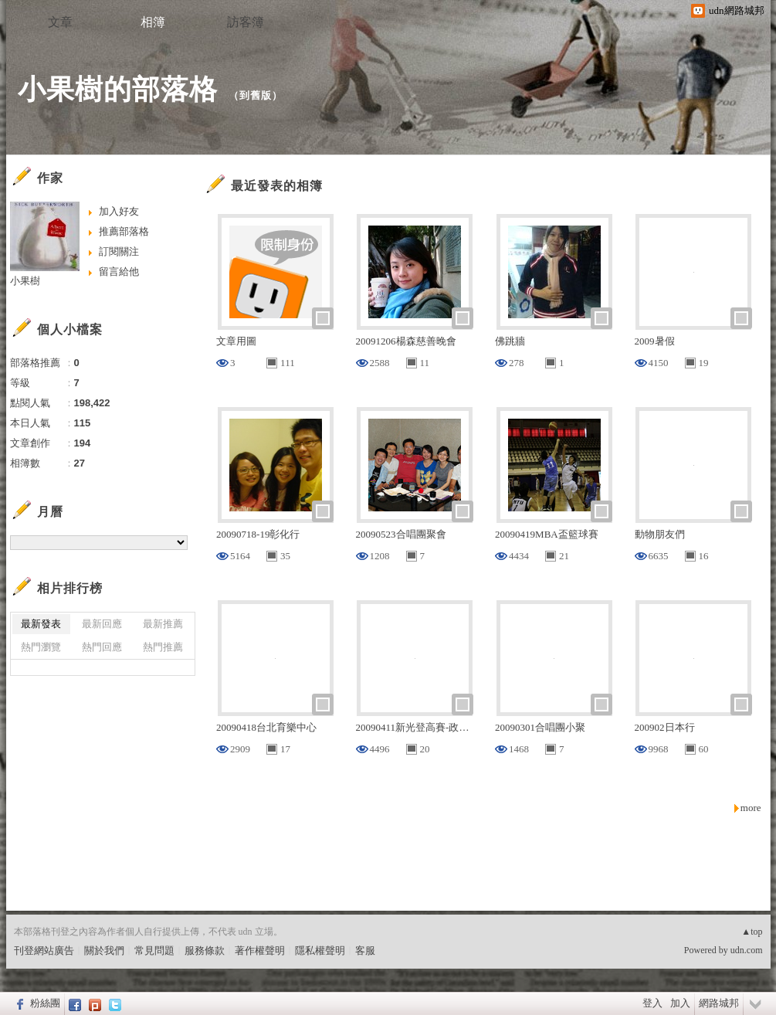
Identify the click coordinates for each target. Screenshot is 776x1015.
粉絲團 (45, 1003)
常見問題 (154, 950)
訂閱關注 (119, 251)
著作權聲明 (260, 950)
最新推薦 (163, 624)
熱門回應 (102, 647)
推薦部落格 (124, 231)
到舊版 (255, 95)
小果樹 (25, 281)
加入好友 (119, 211)
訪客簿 (245, 22)
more (750, 807)
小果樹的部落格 (118, 89)
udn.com (746, 950)
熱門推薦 (163, 647)
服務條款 (205, 950)
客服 (365, 950)
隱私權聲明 (320, 950)
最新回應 (102, 624)
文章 (60, 22)
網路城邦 (719, 1003)
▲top (751, 931)
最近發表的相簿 (277, 185)
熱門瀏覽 (41, 647)
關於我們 (104, 950)
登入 (652, 1003)
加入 (680, 1003)
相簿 (153, 22)
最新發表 (41, 624)
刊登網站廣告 (44, 950)
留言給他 (119, 271)
